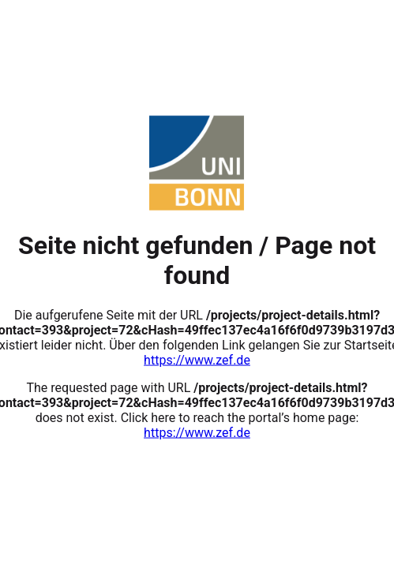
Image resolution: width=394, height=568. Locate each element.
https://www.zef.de (197, 359)
